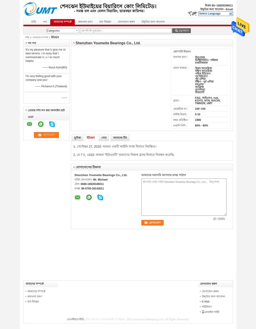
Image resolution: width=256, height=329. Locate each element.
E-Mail (205, 301)
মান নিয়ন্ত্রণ (105, 21)
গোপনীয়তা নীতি (75, 319)
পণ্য (45, 21)
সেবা (103, 137)
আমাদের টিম (120, 137)
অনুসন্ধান (183, 30)
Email (229, 9)
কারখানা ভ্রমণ (85, 21)
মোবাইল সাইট (210, 312)
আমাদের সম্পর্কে (62, 21)
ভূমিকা (77, 137)
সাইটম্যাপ (207, 306)
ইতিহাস (91, 137)
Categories (53, 30)
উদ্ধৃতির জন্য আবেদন (211, 9)
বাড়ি (33, 21)
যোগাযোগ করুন (126, 21)
